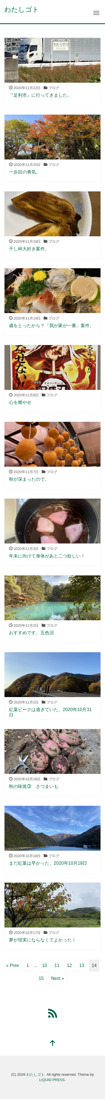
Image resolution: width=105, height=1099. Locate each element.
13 (81, 965)
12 (69, 965)
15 (41, 978)
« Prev (12, 965)
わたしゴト (21, 9)
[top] (52, 1043)
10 (44, 965)
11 (57, 965)
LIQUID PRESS (52, 1080)
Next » (57, 978)
